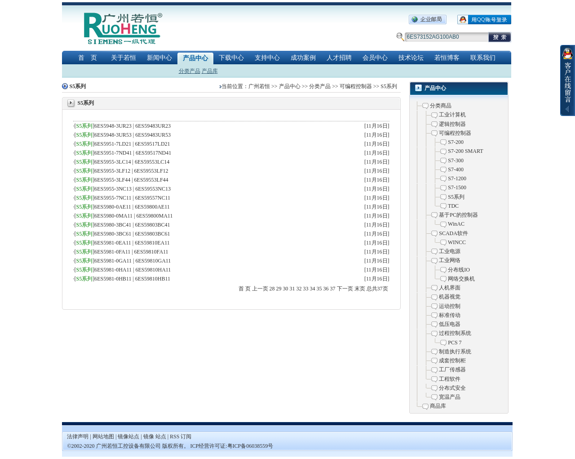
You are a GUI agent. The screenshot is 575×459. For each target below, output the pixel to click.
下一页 (345, 288)
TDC (453, 206)
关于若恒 (123, 57)
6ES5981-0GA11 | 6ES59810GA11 (132, 261)
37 (333, 288)
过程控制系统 (455, 333)
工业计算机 (452, 114)
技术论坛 (411, 57)
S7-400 (456, 169)
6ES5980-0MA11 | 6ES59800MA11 (133, 216)
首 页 (87, 57)
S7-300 (456, 160)
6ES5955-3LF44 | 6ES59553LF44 (131, 180)
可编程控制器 (356, 86)
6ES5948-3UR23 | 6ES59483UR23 (132, 126)
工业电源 (449, 251)
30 (285, 288)
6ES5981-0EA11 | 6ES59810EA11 (132, 243)
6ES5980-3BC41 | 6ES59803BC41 (132, 225)
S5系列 (388, 86)
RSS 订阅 (180, 436)
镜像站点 (128, 436)
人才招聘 (339, 57)
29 (279, 288)
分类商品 (440, 105)
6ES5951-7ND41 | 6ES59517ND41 (132, 153)
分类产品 (189, 71)
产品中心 (195, 58)
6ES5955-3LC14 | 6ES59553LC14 (131, 162)
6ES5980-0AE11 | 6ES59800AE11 (132, 207)
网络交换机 (461, 279)
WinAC (456, 224)
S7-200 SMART (465, 151)
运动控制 (449, 306)
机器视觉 (449, 297)
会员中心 (375, 57)
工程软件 (449, 379)
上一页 (260, 288)
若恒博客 (447, 57)
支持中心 (267, 57)
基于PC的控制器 (458, 215)
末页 (359, 288)
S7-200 (456, 142)
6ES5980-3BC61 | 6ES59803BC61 (132, 234)
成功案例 (303, 57)
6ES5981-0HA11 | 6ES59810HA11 (132, 270)
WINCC (457, 242)
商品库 (438, 406)
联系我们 (482, 57)
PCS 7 (454, 342)
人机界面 (449, 288)
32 (299, 288)
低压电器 (449, 324)
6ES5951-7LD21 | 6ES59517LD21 (132, 144)
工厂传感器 (452, 369)
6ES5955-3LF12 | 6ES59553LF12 (131, 171)
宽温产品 (449, 397)
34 (312, 288)
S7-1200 (457, 178)
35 (319, 288)
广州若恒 (259, 86)
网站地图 (104, 436)
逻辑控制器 (452, 124)
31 (292, 288)
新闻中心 (159, 57)
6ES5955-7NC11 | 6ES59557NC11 (132, 198)
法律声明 (77, 436)
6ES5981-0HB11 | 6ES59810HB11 (132, 279)
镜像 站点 (154, 436)
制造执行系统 (455, 351)
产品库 (210, 71)
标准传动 (449, 315)
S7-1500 (457, 187)
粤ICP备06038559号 (250, 446)
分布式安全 (452, 388)
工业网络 (449, 260)
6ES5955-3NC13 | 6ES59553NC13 (132, 189)
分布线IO (459, 270)
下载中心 (231, 57)
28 (272, 288)
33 (306, 288)
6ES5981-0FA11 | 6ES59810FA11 (131, 252)
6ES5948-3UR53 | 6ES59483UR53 (132, 135)
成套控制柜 (452, 360)
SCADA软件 (453, 233)
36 (326, 288)
